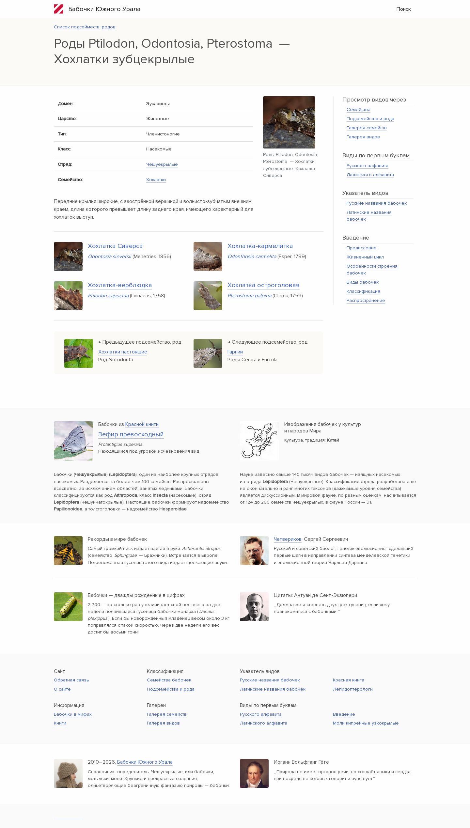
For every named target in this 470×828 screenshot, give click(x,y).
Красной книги (142, 424)
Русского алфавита (367, 165)
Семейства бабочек (169, 680)
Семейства (358, 109)
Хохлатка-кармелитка (260, 246)
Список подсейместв (77, 27)
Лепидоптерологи (353, 689)
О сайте (62, 689)
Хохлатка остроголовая (263, 285)
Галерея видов (363, 137)
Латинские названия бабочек (273, 689)
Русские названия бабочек (377, 203)
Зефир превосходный (131, 434)
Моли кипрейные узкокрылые (366, 723)
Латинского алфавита (370, 175)
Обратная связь (71, 680)
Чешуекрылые (162, 164)
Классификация (363, 291)
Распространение (366, 300)
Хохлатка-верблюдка (120, 285)
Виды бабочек (363, 282)
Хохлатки (156, 179)
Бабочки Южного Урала (97, 9)
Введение (344, 714)
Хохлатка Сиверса (115, 246)
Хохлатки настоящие (122, 352)
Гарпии (235, 352)
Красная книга (348, 680)
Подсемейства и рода (370, 118)
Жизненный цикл (365, 257)
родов (109, 27)
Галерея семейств (367, 128)
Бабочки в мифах (73, 714)
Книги (60, 723)
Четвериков (288, 539)
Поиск (404, 9)
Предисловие (362, 248)
